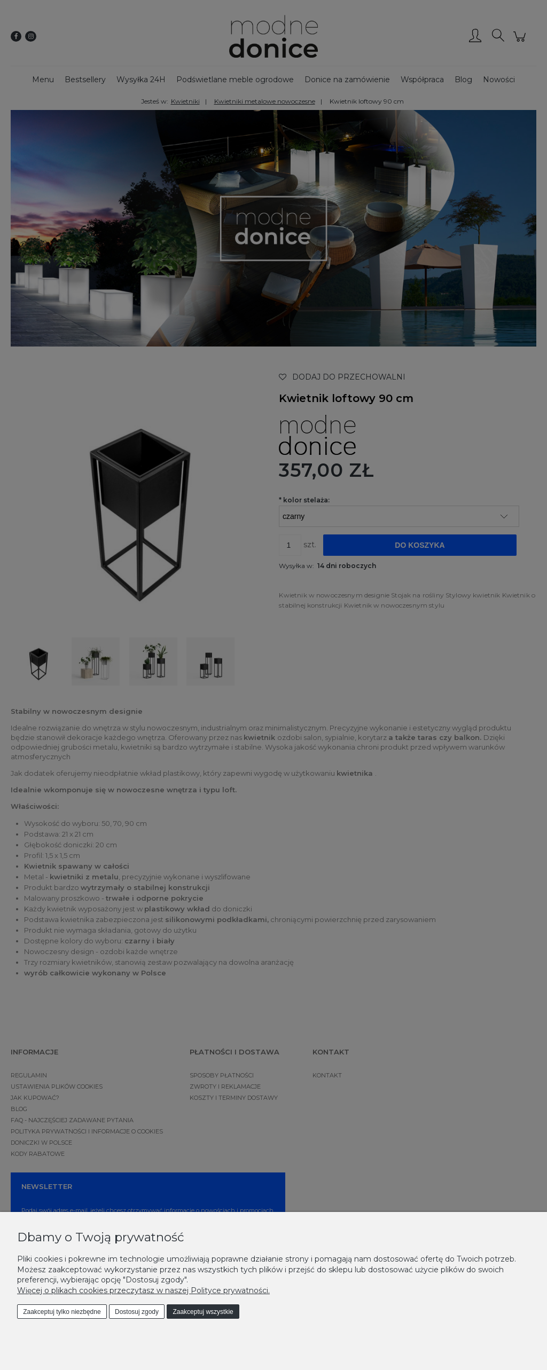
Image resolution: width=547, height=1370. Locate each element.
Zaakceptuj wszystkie (203, 1312)
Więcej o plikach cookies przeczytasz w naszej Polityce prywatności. (143, 1290)
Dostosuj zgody (137, 1312)
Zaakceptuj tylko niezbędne (61, 1312)
